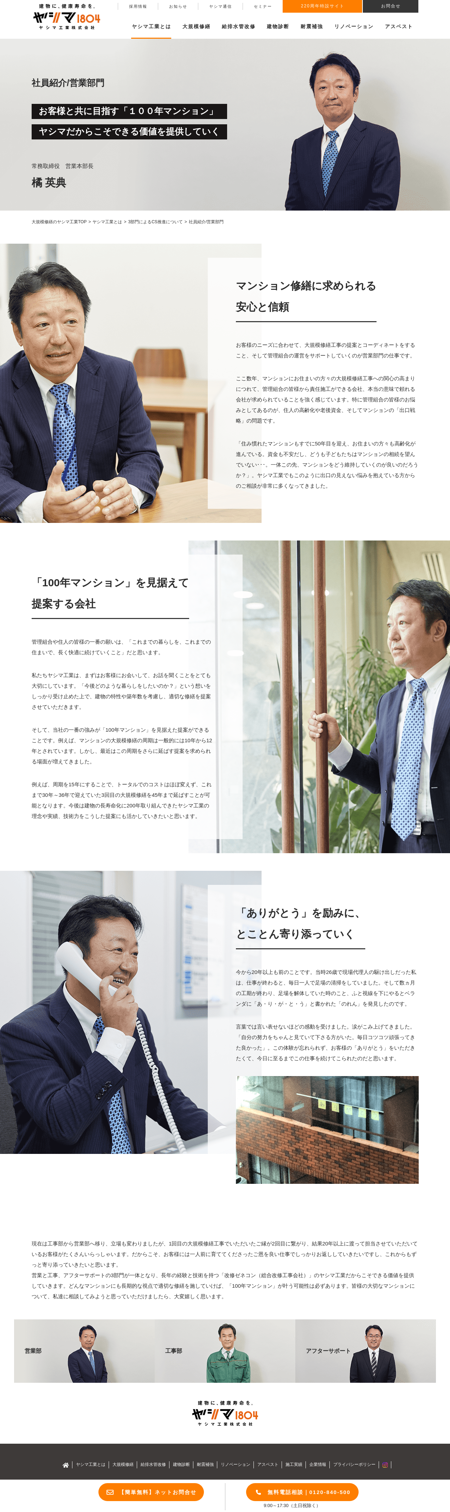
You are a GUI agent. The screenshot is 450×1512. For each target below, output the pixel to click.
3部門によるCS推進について (155, 221)
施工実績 (293, 1464)
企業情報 (317, 1464)
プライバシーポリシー (354, 1464)
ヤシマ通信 (220, 6)
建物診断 (278, 26)
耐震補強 (312, 26)
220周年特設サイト (323, 6)
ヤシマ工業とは (107, 221)
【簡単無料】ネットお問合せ (158, 1492)
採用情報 (138, 6)
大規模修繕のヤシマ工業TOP (59, 221)
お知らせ (178, 6)
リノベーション (354, 26)
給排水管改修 (239, 26)
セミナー (263, 6)
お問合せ (391, 6)
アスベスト (399, 26)
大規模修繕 (123, 1464)
